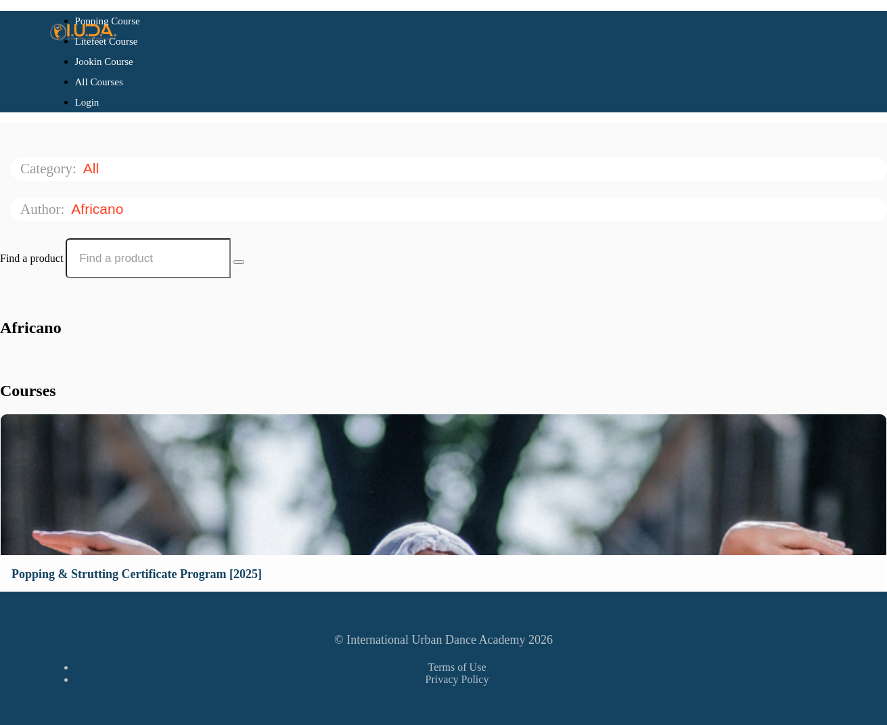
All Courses (99, 81)
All (93, 168)
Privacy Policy (457, 679)
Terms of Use (457, 667)
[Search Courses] (238, 262)
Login (87, 102)
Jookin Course (104, 61)
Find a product (31, 258)
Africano (99, 209)
